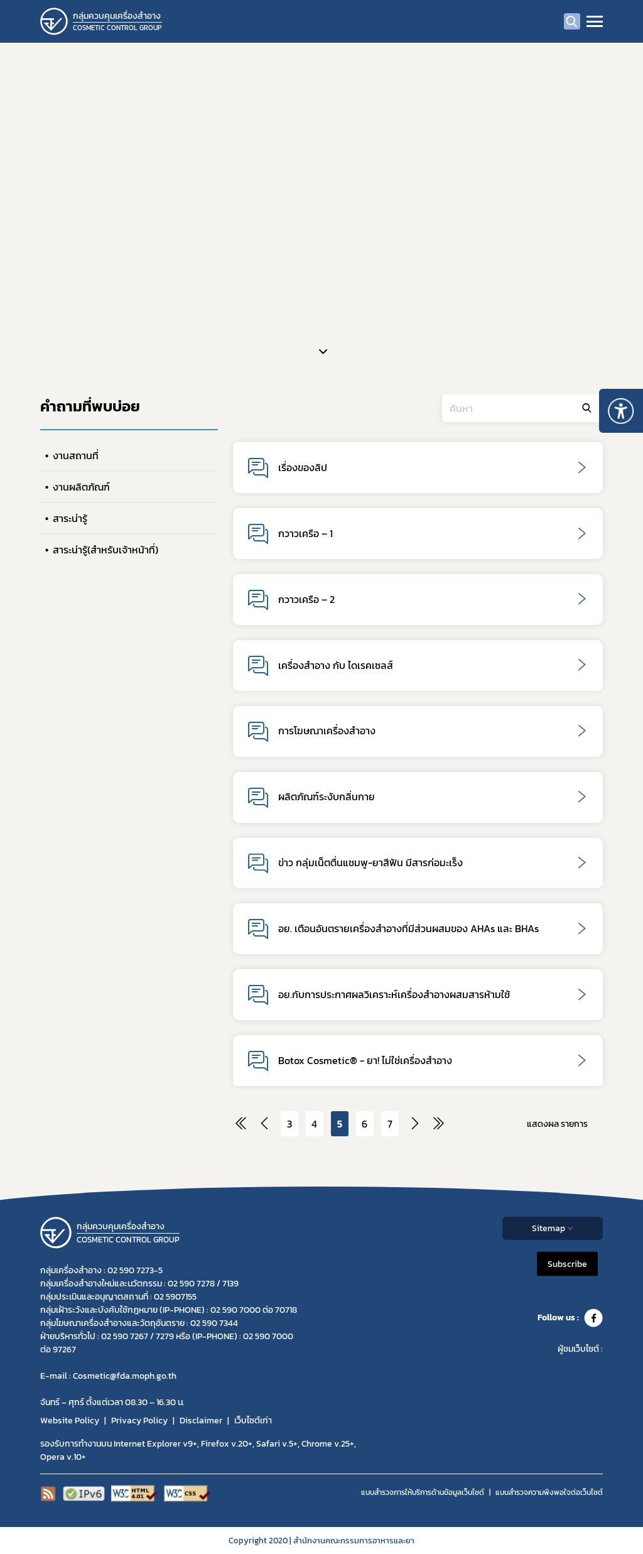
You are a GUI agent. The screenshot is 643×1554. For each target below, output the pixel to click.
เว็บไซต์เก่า (253, 1420)
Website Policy (69, 1420)
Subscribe (567, 1263)
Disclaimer (201, 1420)
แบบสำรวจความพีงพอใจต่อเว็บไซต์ (549, 1492)
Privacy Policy (139, 1420)
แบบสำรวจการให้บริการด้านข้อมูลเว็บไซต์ (422, 1492)
